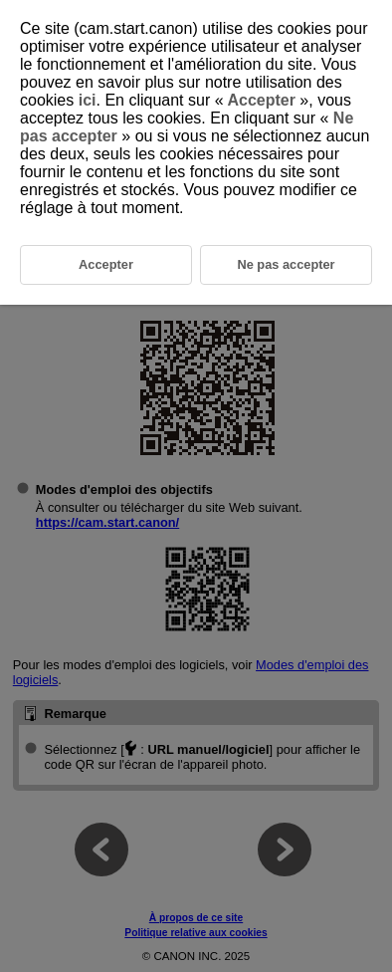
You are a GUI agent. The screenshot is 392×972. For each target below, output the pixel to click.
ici (88, 100)
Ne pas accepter (285, 264)
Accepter (262, 100)
